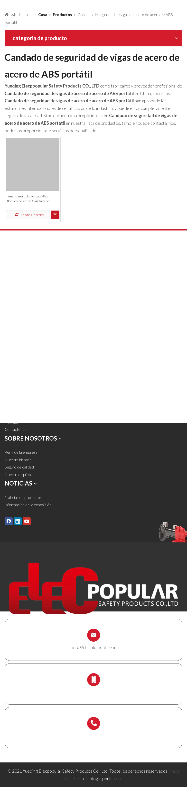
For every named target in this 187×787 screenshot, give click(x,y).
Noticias (12, 422)
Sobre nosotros (17, 399)
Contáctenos (15, 429)
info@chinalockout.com (93, 647)
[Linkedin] (18, 521)
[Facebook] (9, 521)
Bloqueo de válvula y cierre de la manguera (40, 287)
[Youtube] (27, 521)
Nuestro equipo (18, 474)
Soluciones (13, 392)
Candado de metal (20, 272)
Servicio (11, 407)
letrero (115, 778)
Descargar (13, 414)
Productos (13, 384)
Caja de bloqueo (18, 339)
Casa (9, 377)
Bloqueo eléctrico (19, 317)
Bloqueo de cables (20, 332)
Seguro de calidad (19, 467)
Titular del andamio (20, 354)
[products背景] (4, 4)
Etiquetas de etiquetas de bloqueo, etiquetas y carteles (50, 324)
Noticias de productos (23, 497)
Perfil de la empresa (21, 452)
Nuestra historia (18, 459)
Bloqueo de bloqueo (21, 280)
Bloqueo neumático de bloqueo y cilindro (38, 295)
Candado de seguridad (23, 265)
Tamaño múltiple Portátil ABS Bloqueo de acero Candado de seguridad (27, 198)
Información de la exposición (28, 504)
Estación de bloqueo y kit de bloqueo (35, 347)
